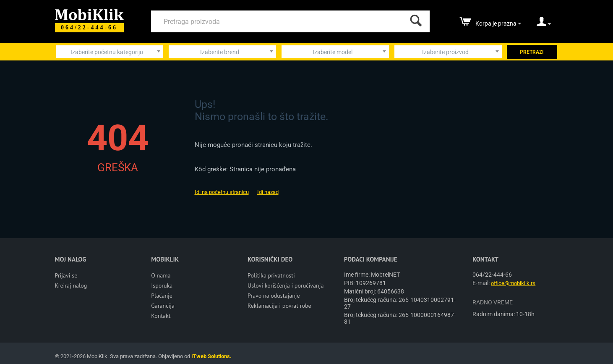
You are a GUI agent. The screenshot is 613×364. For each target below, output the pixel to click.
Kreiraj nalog (71, 285)
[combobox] (109, 51)
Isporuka (161, 285)
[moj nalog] (544, 24)
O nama (160, 275)
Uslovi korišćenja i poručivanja (285, 285)
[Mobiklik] (89, 13)
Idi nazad (268, 192)
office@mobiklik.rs (513, 283)
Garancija (163, 305)
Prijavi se (66, 275)
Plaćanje (161, 295)
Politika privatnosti (271, 275)
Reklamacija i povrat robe (279, 305)
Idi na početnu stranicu (222, 192)
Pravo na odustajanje (274, 295)
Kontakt (160, 315)
